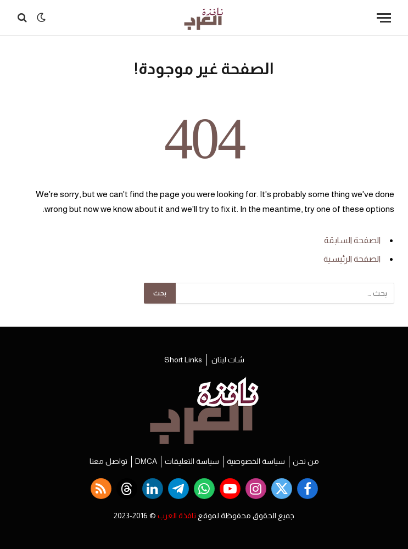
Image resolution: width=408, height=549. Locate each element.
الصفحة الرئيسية (352, 259)
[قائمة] (384, 17)
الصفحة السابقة (352, 240)
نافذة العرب (177, 515)
